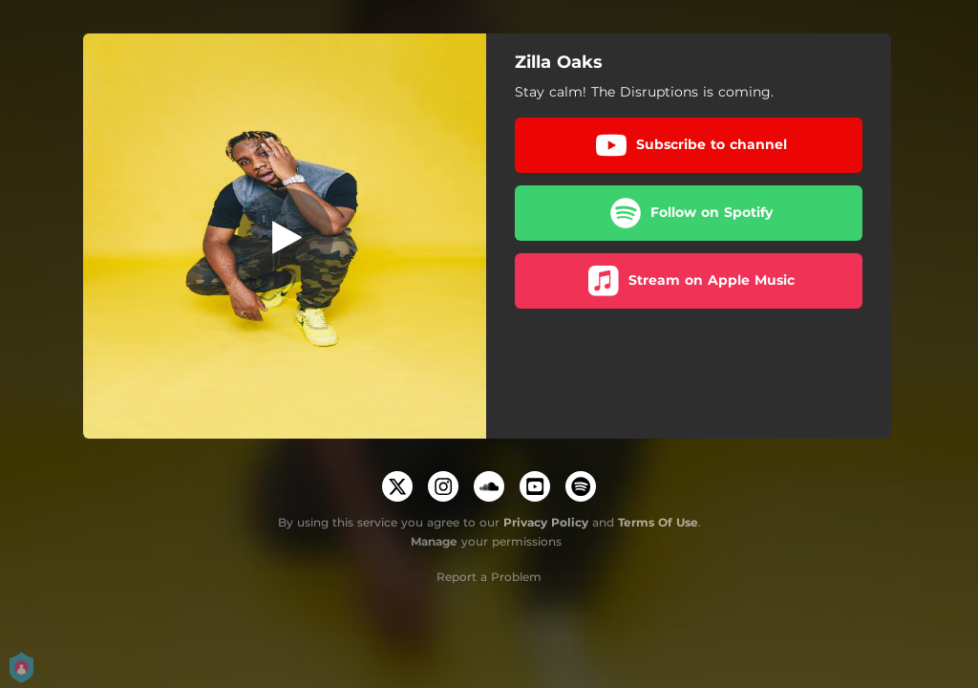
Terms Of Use (658, 522)
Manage (434, 541)
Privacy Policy (545, 522)
